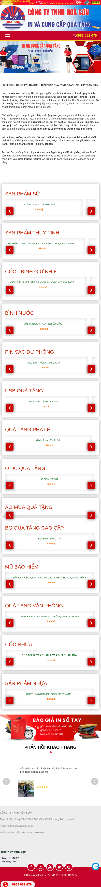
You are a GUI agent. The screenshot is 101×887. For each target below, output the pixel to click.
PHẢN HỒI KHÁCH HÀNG (50, 747)
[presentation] (9, 211)
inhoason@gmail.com (18, 825)
